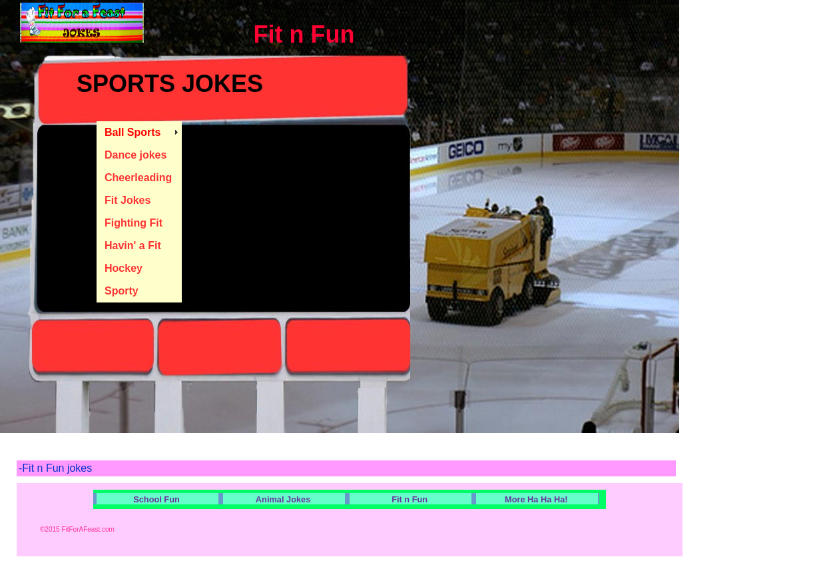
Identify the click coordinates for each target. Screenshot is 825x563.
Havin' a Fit (133, 245)
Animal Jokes (283, 499)
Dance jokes (135, 155)
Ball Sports (132, 132)
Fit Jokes (127, 200)
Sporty (121, 290)
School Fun (156, 499)
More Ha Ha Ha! (536, 499)
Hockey (123, 268)
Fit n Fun (409, 499)
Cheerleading (138, 177)
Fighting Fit (133, 223)
